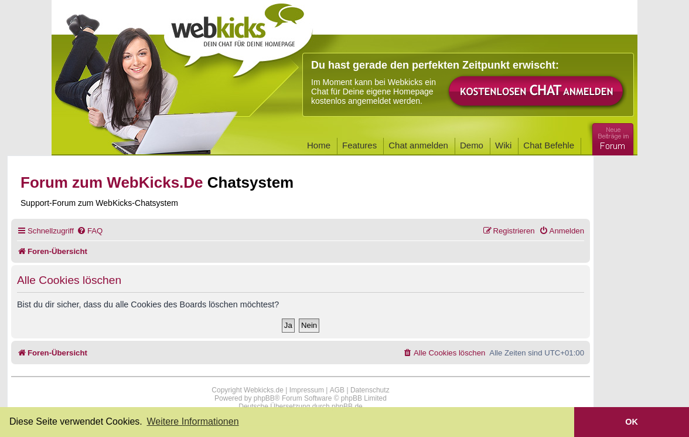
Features (359, 145)
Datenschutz (370, 390)
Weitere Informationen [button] (192, 421)
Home (318, 145)
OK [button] (631, 421)
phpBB (264, 398)
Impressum (306, 390)
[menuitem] (90, 230)
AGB (337, 390)
